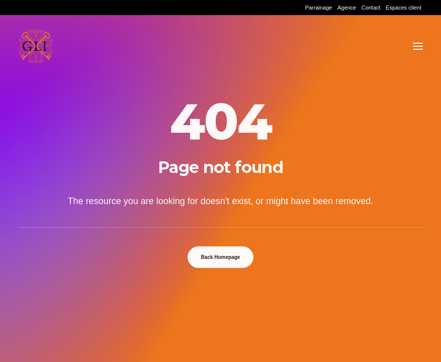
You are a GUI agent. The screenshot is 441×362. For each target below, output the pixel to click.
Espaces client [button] (403, 8)
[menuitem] (319, 7)
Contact (371, 8)
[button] (418, 46)
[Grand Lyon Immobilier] (35, 46)
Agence (346, 8)
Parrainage (318, 8)
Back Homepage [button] (220, 257)
